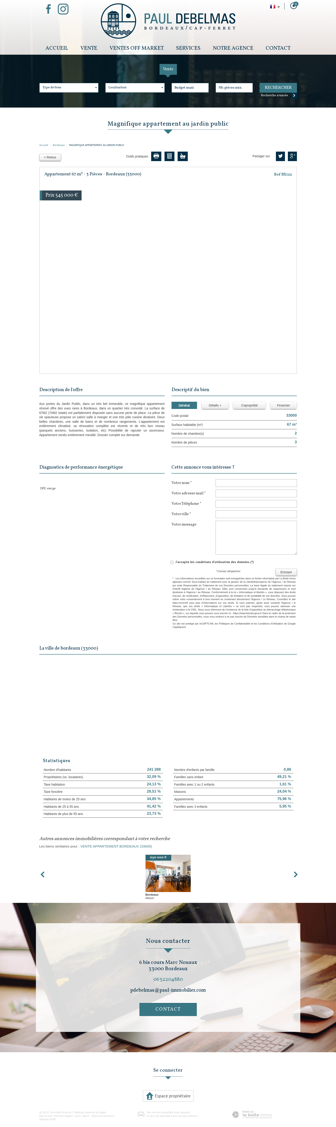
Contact (278, 48)
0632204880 (168, 979)
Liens (78, 1116)
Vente (88, 48)
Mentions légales (63, 1116)
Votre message (184, 524)
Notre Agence (233, 48)
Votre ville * (181, 514)
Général (184, 405)
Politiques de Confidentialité (234, 623)
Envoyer (286, 572)
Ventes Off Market (137, 48)
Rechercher (278, 88)
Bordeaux (59, 145)
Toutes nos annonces (102, 1116)
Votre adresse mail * (189, 493)
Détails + (215, 405)
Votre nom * (182, 482)
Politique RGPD (47, 1119)
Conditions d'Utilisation (270, 623)
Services (188, 48)
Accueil (56, 48)
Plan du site (45, 1116)
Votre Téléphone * (186, 503)
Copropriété (249, 405)
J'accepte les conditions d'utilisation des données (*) (215, 562)
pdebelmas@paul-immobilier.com (168, 990)
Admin (85, 1116)
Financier (283, 405)
